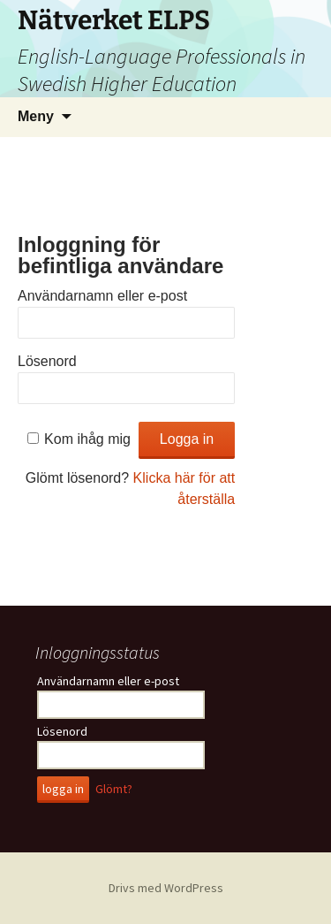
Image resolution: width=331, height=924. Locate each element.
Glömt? (113, 789)
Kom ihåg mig (87, 439)
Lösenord (47, 361)
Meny (36, 116)
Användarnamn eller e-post (102, 295)
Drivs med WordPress (166, 888)
